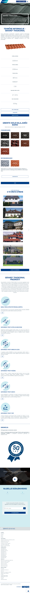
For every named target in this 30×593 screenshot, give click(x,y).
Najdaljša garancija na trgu (5, 540)
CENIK (15, 183)
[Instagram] (26, 586)
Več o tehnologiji (15, 109)
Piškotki (11, 584)
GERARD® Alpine (3, 555)
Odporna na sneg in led (4, 562)
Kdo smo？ (2, 533)
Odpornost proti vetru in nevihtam (11, 327)
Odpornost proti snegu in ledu (10, 349)
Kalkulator (15, 112)
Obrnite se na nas (15, 115)
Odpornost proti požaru (8, 370)
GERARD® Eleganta (4, 556)
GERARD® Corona (3, 552)
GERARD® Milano (3, 551)
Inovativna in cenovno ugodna (5, 543)
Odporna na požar (4, 563)
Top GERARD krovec (15, 512)
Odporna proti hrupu (4, 564)
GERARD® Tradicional (4, 550)
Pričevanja (2, 568)
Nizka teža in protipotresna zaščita (11, 307)
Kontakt (2, 537)
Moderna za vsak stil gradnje (5, 545)
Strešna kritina (3, 547)
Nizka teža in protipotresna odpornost (7, 560)
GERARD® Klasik (3, 548)
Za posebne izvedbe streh (5, 544)
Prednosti (2, 559)
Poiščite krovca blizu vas (4, 569)
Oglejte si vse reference (15, 269)
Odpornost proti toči (7, 413)
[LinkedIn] (28, 586)
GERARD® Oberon (4, 554)
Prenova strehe (3, 567)
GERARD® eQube (3, 557)
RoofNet (2, 574)
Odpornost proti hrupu (8, 392)
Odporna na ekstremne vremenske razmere (8, 539)
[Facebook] (23, 586)
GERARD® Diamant (4, 549)
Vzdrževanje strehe (4, 579)
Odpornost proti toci (4, 566)
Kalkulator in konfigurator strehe (6, 572)
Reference (2, 571)
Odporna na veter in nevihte (5, 561)
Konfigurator (15, 176)
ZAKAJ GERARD (3, 538)
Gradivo (2, 534)
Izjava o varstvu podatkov (5, 584)
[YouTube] (25, 586)
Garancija (2, 577)
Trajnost (2, 578)
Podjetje (2, 532)
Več (2, 312)
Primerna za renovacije (4, 542)
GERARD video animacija (4, 573)
